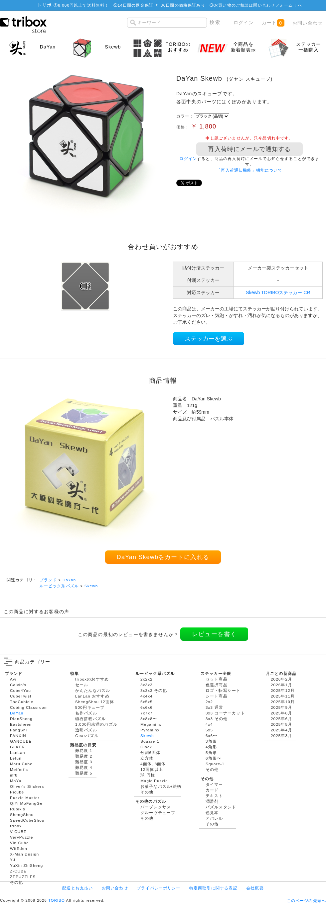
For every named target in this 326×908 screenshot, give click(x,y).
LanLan (17, 752)
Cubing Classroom (29, 707)
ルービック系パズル (59, 586)
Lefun (16, 758)
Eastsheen (21, 724)
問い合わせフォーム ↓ (275, 5)
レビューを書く (214, 634)
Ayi (13, 679)
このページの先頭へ (306, 900)
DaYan (69, 580)
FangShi (18, 730)
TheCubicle (21, 702)
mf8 (14, 775)
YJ (12, 860)
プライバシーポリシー (159, 888)
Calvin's (18, 685)
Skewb (91, 586)
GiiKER (17, 747)
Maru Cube (21, 764)
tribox (16, 826)
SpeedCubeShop (27, 820)
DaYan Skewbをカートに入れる (163, 557)
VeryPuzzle (21, 837)
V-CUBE (18, 831)
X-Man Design (24, 854)
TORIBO (56, 900)
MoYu (15, 781)
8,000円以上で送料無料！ (83, 5)
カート (273, 23)
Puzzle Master (25, 797)
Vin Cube (19, 843)
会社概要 (255, 888)
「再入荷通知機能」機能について (249, 170)
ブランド (48, 580)
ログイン (244, 22)
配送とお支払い (77, 888)
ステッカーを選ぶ (209, 338)
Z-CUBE (18, 871)
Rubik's (17, 809)
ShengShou (22, 814)
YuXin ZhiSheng (26, 865)
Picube (17, 792)
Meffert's (19, 769)
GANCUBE (21, 741)
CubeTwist (21, 696)
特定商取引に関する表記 (213, 888)
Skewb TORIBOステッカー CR (278, 292)
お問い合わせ (307, 23)
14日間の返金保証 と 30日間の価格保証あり (161, 5)
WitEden (18, 848)
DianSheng (21, 718)
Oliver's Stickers (27, 786)
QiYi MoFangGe (26, 803)
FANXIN (18, 735)
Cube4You (20, 690)
